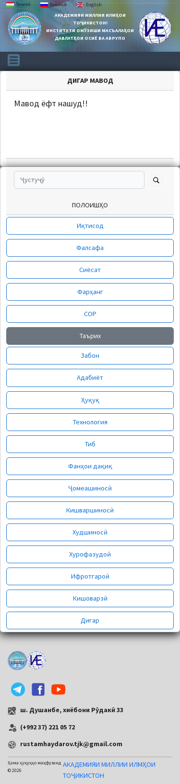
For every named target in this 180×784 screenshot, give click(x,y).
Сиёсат (90, 269)
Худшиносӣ (90, 532)
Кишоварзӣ (90, 598)
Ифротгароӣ (90, 576)
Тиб (90, 444)
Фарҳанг (90, 291)
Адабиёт (90, 377)
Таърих (90, 335)
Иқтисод (90, 225)
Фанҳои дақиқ (90, 466)
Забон (90, 355)
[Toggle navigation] (14, 59)
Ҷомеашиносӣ (90, 488)
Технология (90, 422)
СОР (90, 313)
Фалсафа (90, 247)
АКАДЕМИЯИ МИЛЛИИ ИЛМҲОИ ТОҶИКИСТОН (109, 770)
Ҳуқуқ (90, 400)
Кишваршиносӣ (90, 510)
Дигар (90, 620)
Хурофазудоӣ (90, 554)
